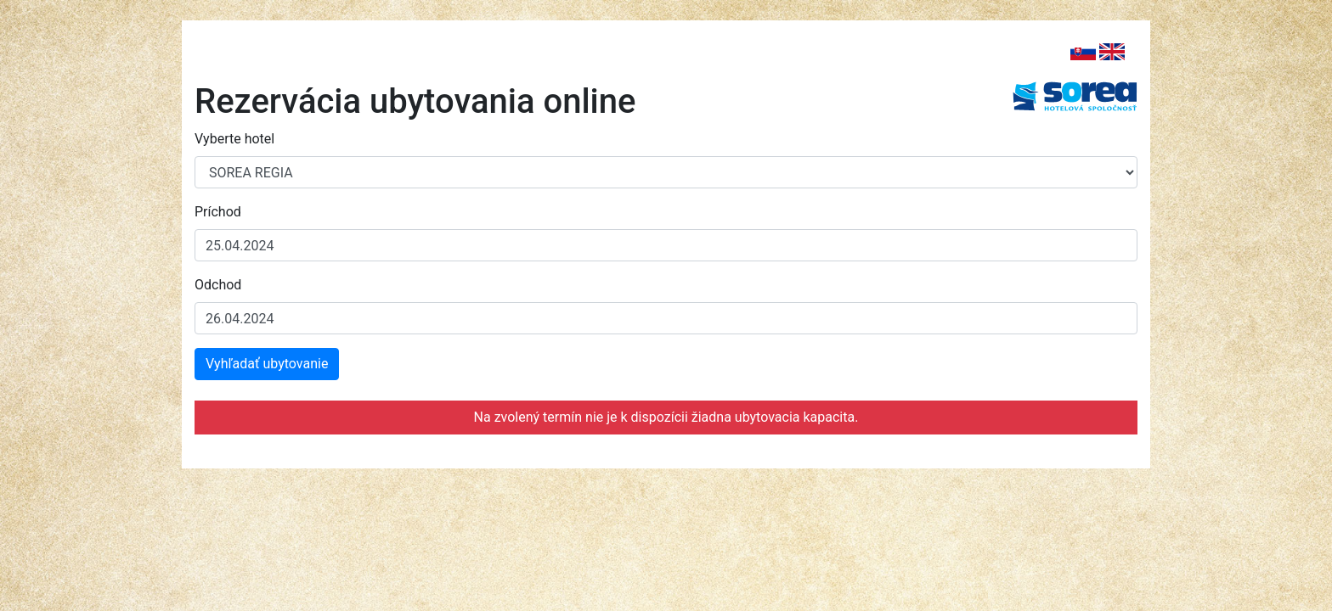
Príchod (218, 212)
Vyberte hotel (234, 139)
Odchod (218, 285)
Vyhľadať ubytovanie (267, 364)
